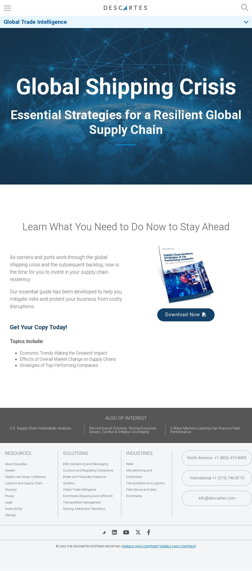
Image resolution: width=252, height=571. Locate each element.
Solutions (75, 453)
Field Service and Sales (141, 489)
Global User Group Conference (25, 477)
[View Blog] (104, 532)
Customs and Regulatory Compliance (88, 470)
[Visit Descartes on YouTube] (126, 532)
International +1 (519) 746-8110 (217, 478)
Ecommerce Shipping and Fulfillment (88, 496)
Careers (10, 470)
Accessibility (13, 509)
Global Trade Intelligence (35, 22)
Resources (18, 453)
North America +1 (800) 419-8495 (217, 458)
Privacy (9, 496)
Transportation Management (82, 502)
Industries (139, 453)
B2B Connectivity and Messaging (85, 464)
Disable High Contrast (177, 546)
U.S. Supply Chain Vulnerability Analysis (40, 428)
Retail (130, 464)
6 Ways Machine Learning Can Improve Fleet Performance (205, 430)
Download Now (182, 314)
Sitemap (10, 515)
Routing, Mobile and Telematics (84, 509)
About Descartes (16, 464)
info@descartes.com (217, 498)
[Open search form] (244, 8)
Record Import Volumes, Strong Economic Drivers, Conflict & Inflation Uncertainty (123, 430)
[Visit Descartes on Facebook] (148, 532)
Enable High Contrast (141, 546)
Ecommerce (134, 496)
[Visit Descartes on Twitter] (138, 532)
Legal (8, 502)
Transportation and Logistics (145, 483)
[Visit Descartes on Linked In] (114, 532)
